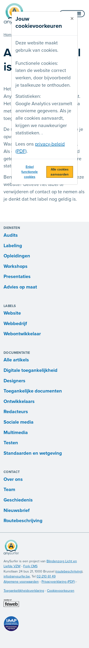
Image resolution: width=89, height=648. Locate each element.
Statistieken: (28, 96)
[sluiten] (72, 19)
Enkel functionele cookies (29, 172)
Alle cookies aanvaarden (60, 171)
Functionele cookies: (36, 63)
